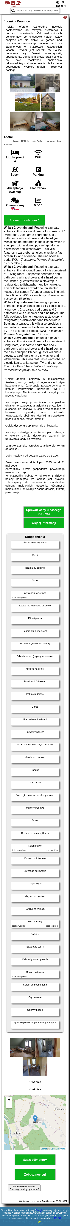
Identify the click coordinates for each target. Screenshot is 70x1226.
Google (39, 1210)
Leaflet (44, 1149)
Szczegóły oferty (35, 1159)
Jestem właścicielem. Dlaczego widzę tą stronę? (24, 1188)
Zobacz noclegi (35, 1174)
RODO (57, 1218)
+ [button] (9, 1100)
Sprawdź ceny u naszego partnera (43, 511)
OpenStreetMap (58, 1149)
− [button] (9, 1105)
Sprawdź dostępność (24, 220)
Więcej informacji (44, 523)
